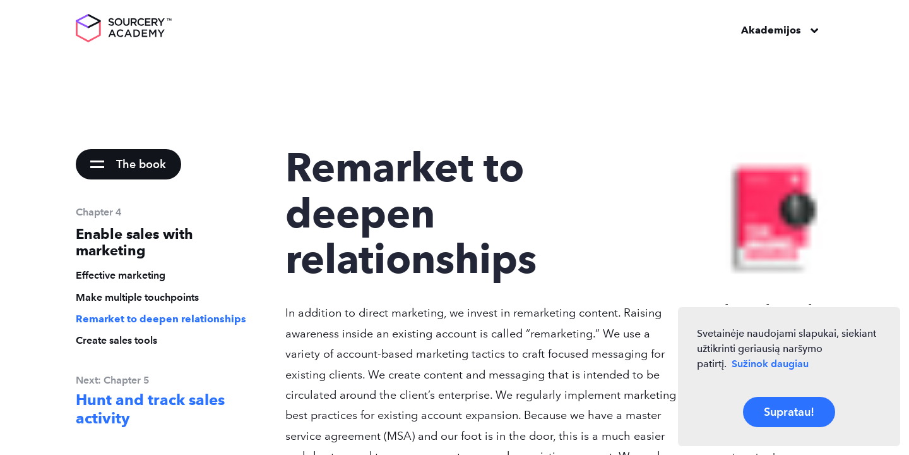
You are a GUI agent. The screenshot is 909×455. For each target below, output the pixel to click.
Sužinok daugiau (770, 364)
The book (141, 164)
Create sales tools (116, 340)
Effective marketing (120, 275)
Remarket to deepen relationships (161, 319)
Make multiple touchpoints (137, 297)
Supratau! (789, 411)
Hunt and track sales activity (150, 409)
